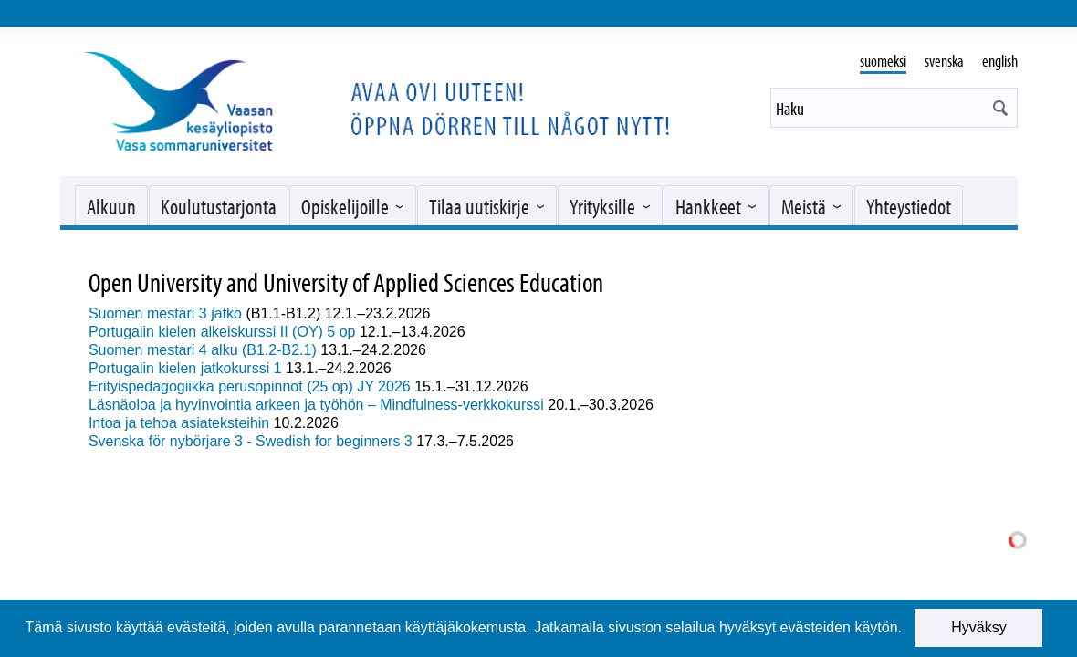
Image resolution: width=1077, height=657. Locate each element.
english (1000, 60)
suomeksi (883, 60)
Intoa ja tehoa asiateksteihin (179, 423)
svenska (944, 60)
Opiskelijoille (345, 206)
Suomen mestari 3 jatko (165, 313)
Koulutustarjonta (219, 206)
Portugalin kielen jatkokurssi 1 (185, 368)
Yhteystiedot (908, 206)
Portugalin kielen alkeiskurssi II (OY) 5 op (224, 331)
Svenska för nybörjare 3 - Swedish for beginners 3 (251, 441)
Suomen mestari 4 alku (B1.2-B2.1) (203, 350)
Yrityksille (602, 206)
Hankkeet (708, 206)
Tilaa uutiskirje (479, 206)
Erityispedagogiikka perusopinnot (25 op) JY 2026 (250, 386)
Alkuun (111, 206)
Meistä (803, 206)
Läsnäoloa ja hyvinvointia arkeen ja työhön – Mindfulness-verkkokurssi (316, 404)
